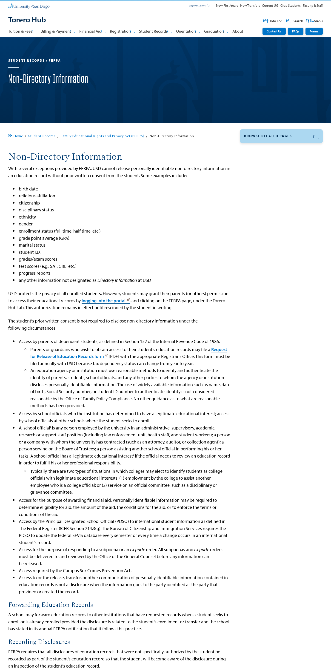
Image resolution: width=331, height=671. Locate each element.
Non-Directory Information (269, 197)
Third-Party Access (262, 206)
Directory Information (264, 189)
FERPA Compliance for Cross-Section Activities (277, 251)
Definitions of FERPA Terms (269, 222)
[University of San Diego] (29, 5)
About (237, 31)
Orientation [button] (188, 31)
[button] (281, 151)
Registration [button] (122, 31)
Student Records (41, 151)
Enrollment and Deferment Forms (273, 274)
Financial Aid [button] (92, 31)
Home (15, 151)
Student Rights (259, 180)
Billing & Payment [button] (58, 31)
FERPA (249, 163)
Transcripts (254, 263)
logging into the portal (104, 315)
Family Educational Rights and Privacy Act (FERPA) (102, 151)
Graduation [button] (216, 31)
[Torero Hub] (27, 20)
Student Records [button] (155, 31)
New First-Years (227, 5)
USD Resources (286, 21)
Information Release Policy (269, 214)
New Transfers (250, 5)
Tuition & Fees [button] (22, 31)
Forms (314, 31)
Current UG (270, 5)
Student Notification (263, 239)
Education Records (262, 172)
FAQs (295, 31)
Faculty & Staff (313, 5)
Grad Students (290, 5)
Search (314, 21)
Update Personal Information (270, 285)
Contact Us (274, 31)
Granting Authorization (266, 231)
